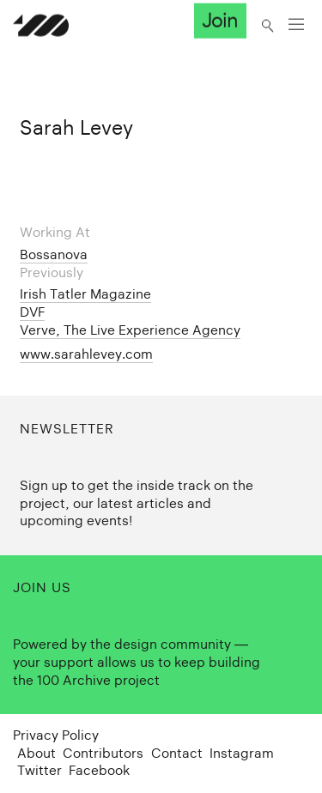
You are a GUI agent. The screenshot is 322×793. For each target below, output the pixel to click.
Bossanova (54, 254)
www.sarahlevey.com (86, 354)
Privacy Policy (56, 735)
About (36, 753)
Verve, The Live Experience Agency (130, 330)
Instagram (242, 753)
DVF (32, 312)
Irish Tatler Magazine (85, 294)
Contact (177, 753)
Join (220, 21)
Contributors (103, 753)
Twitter (39, 770)
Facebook (99, 770)
